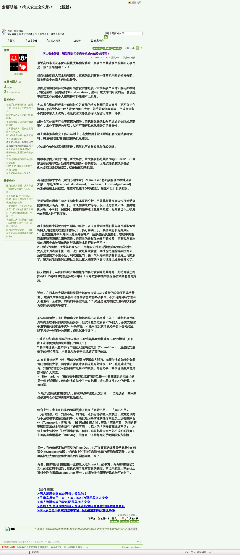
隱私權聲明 (69, 547)
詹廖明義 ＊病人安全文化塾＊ (27, 7)
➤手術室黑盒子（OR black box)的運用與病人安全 (72, 497)
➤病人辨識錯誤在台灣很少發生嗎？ (62, 493)
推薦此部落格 (26, 34)
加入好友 (11, 34)
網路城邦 (136, 2)
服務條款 (44, 547)
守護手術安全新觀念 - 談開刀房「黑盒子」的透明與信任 (19, 108)
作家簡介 (99, 40)
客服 (80, 547)
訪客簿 (77, 40)
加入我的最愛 (42, 34)
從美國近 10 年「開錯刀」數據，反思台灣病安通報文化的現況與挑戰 (19, 199)
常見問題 (33, 547)
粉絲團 (35, 552)
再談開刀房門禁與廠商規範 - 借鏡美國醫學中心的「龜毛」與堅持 (19, 223)
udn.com (137, 547)
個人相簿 (55, 40)
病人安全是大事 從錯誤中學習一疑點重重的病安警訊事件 (19, 152)
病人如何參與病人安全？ (18, 173)
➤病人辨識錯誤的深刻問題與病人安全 (63, 502)
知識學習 (124, 515)
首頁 (12, 40)
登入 (186, 552)
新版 (65, 7)
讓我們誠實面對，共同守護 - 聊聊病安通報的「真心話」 (19, 189)
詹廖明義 (18, 74)
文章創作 (33, 40)
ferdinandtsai (13, 92)
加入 (193, 552)
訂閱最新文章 (57, 34)
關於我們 (21, 547)
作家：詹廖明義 (15, 31)
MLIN (9, 87)
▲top (138, 541)
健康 (133, 515)
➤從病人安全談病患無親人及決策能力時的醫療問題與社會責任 (81, 506)
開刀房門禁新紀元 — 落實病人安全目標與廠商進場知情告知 (19, 233)
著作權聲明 (56, 547)
